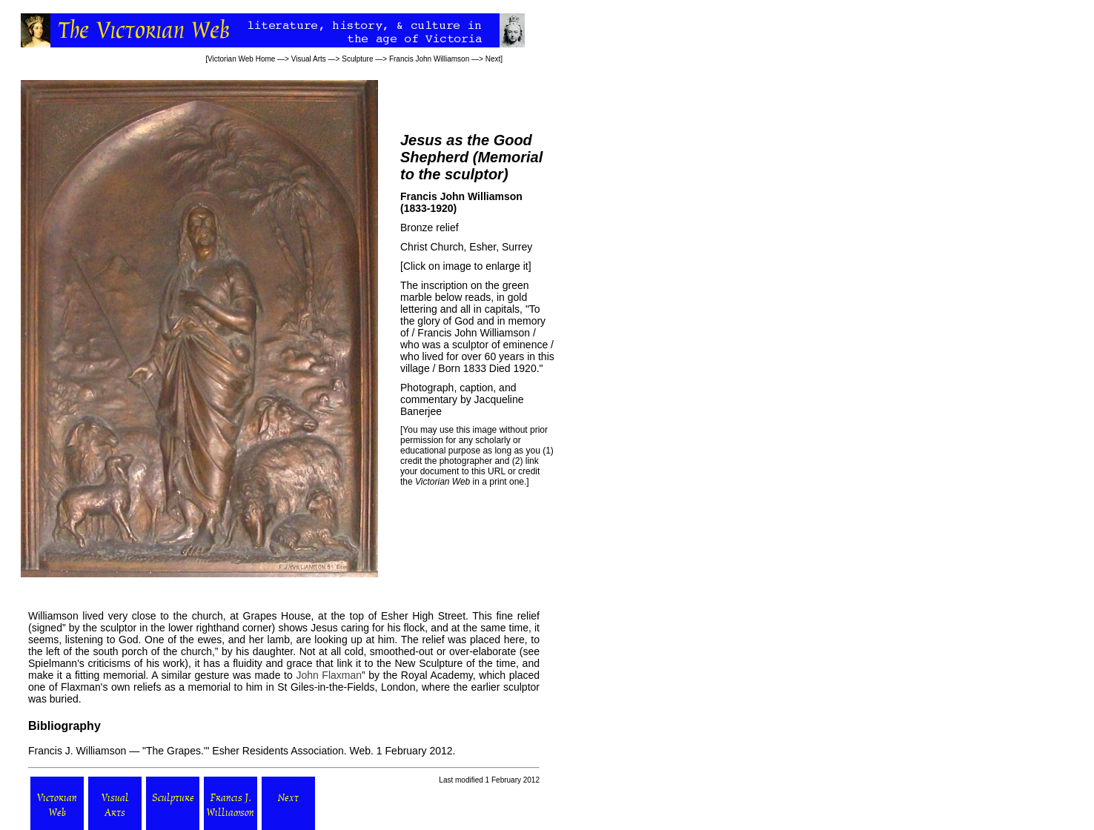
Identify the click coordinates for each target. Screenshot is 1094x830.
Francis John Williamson (429, 59)
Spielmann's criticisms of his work (106, 663)
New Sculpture (428, 663)
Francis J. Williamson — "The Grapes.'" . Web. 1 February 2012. (242, 751)
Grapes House (277, 616)
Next (493, 59)
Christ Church (432, 247)
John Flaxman (329, 675)
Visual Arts (308, 59)
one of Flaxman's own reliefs (94, 687)
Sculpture (357, 59)
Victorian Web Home (241, 59)
